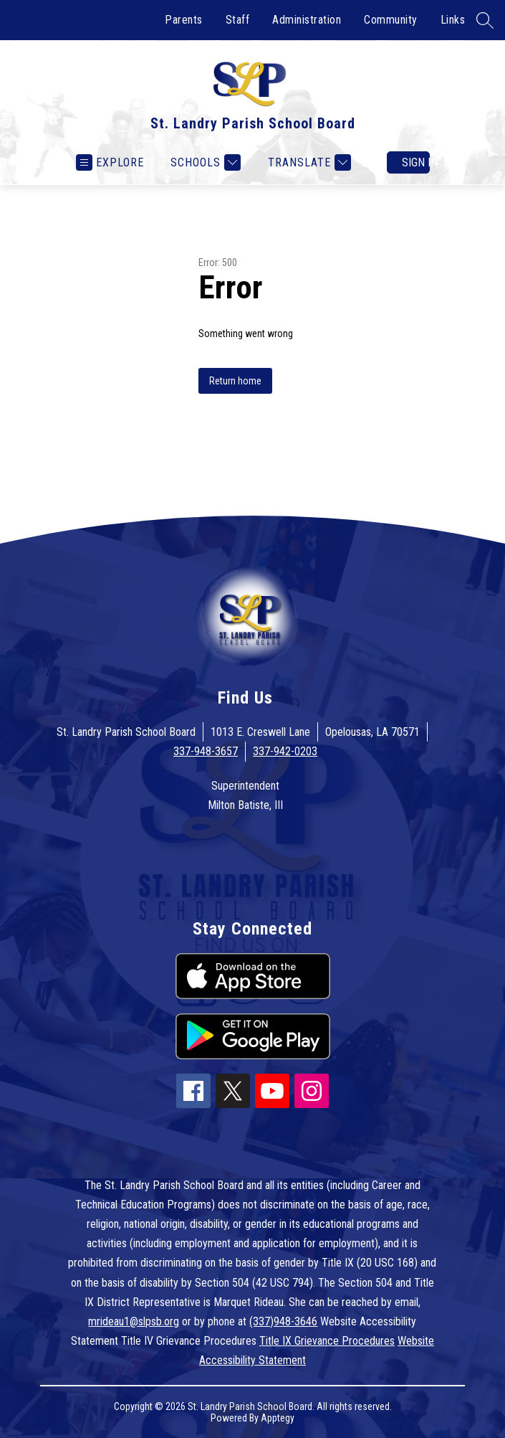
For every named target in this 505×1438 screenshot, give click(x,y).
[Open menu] (110, 162)
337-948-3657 (205, 751)
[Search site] (485, 20)
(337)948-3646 (283, 1321)
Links (453, 20)
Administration (306, 20)
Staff (238, 20)
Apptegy (277, 1418)
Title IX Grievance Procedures (327, 1341)
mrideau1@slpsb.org (133, 1321)
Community (391, 20)
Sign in (416, 162)
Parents (184, 20)
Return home (235, 381)
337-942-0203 (285, 751)
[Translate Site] (307, 162)
